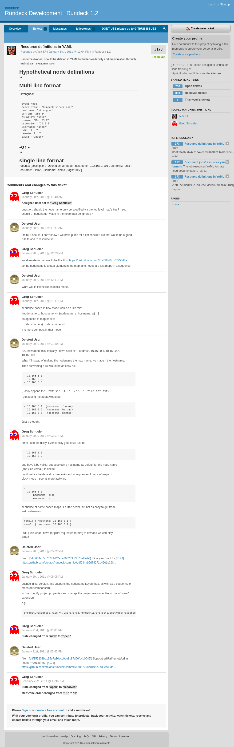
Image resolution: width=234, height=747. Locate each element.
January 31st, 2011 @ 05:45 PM (42, 651)
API (93, 736)
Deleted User (31, 223)
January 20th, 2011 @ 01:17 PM (42, 301)
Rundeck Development (33, 13)
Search (164, 29)
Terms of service (119, 736)
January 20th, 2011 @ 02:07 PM (42, 435)
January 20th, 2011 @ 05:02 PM (42, 551)
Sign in (26, 710)
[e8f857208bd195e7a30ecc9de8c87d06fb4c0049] (60, 658)
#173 (158, 49)
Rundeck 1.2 (82, 13)
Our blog (76, 736)
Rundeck (12, 8)
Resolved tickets (190, 93)
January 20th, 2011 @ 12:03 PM (42, 253)
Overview (15, 28)
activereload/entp (55, 736)
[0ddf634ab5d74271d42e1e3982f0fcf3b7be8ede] (59, 558)
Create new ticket (200, 29)
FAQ (86, 736)
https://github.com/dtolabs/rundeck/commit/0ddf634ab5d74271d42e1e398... (69, 562)
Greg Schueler (32, 193)
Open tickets (187, 86)
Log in (212, 4)
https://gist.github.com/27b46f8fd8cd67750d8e (98, 260)
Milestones (83, 29)
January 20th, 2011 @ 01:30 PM (42, 344)
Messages (60, 28)
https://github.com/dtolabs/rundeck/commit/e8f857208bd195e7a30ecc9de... (69, 666)
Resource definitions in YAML (204, 143)
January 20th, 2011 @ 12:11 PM (42, 280)
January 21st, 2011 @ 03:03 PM (42, 630)
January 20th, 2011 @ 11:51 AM (42, 228)
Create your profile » (186, 54)
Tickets (37, 29)
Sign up (225, 4)
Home (175, 204)
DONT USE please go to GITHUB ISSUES (129, 28)
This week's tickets (191, 100)
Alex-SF (41, 51)
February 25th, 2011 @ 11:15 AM (43, 681)
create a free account (50, 710)
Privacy (103, 736)
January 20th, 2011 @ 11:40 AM (42, 197)
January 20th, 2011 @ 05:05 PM (42, 576)
